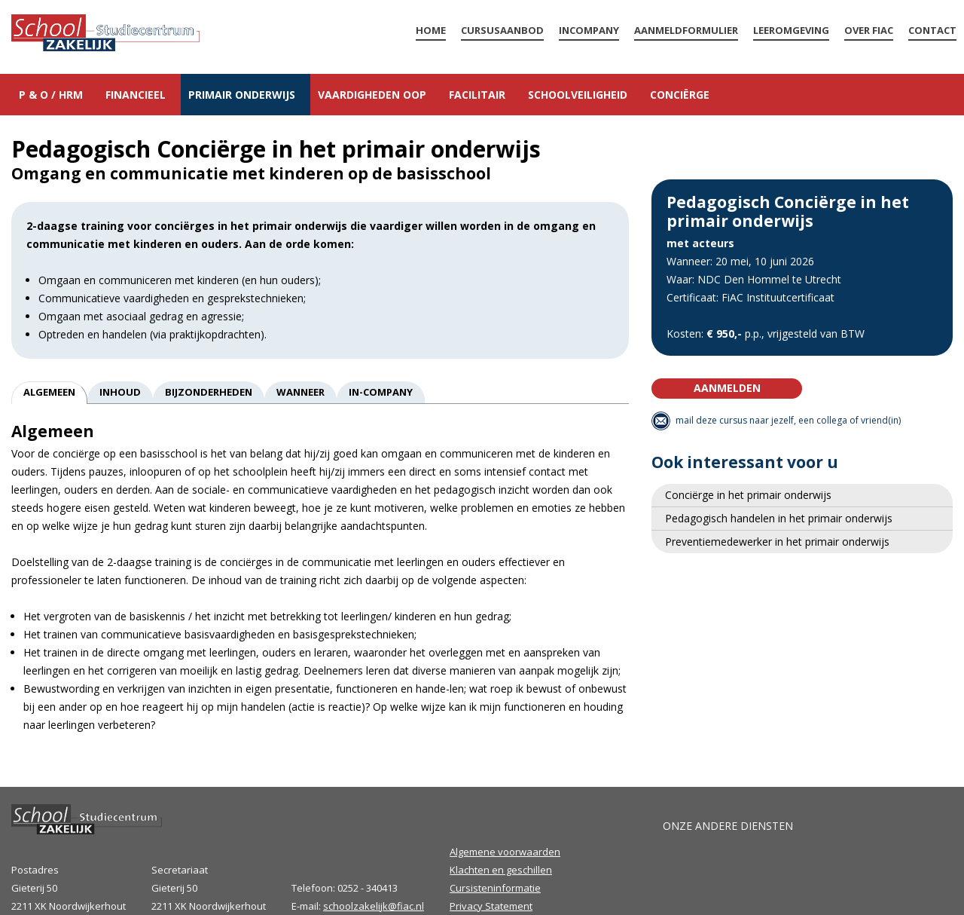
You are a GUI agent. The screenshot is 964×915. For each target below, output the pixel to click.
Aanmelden (727, 388)
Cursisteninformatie (495, 888)
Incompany (589, 30)
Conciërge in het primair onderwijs (748, 495)
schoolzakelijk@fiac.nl (373, 906)
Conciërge (679, 94)
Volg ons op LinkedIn (896, 877)
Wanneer (300, 392)
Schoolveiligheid (577, 94)
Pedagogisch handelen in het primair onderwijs (778, 518)
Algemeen (49, 392)
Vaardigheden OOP (372, 94)
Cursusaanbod (502, 30)
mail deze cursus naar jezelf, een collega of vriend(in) (788, 420)
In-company (381, 392)
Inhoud (120, 392)
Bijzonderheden (208, 392)
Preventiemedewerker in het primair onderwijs (777, 541)
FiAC (685, 869)
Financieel (135, 94)
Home (105, 35)
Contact (932, 30)
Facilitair (477, 94)
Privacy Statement (491, 906)
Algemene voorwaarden (505, 851)
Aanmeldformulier (686, 30)
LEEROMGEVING (791, 30)
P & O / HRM (51, 94)
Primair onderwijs (241, 94)
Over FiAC (868, 30)
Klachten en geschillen (501, 870)
